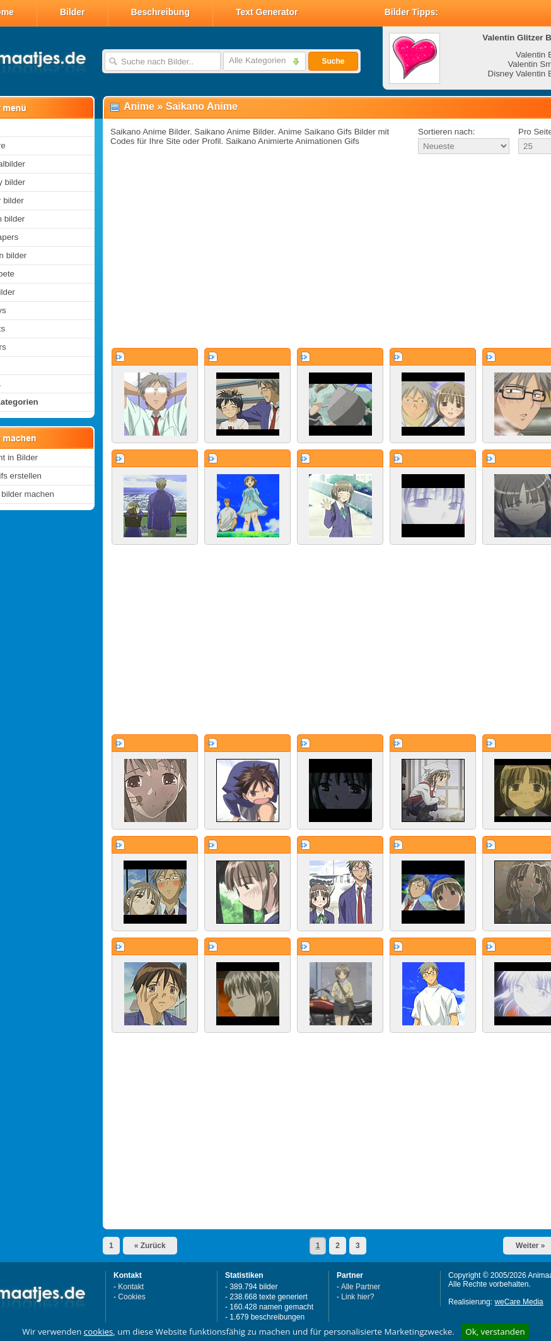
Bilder (72, 12)
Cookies (131, 1296)
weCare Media (518, 1301)
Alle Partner (361, 1286)
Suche (333, 61)
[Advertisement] (314, 252)
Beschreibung (160, 12)
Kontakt (131, 1286)
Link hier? (357, 1296)
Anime (139, 106)
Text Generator (267, 12)
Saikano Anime (202, 106)
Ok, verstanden (495, 1331)
